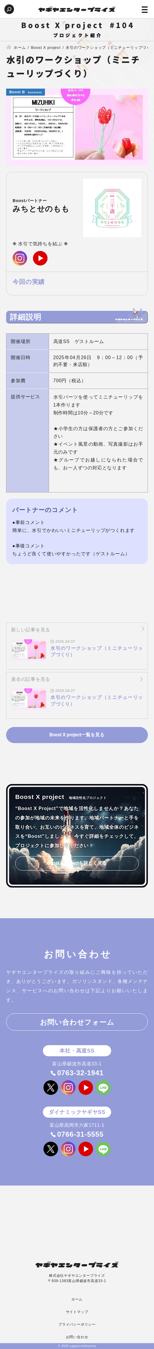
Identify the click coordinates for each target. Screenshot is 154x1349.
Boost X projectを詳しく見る (77, 863)
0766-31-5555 (80, 1134)
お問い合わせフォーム (77, 1022)
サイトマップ (77, 1312)
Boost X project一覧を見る (76, 735)
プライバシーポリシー (77, 1324)
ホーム (77, 1299)
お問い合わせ (77, 1337)
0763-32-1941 (80, 1073)
